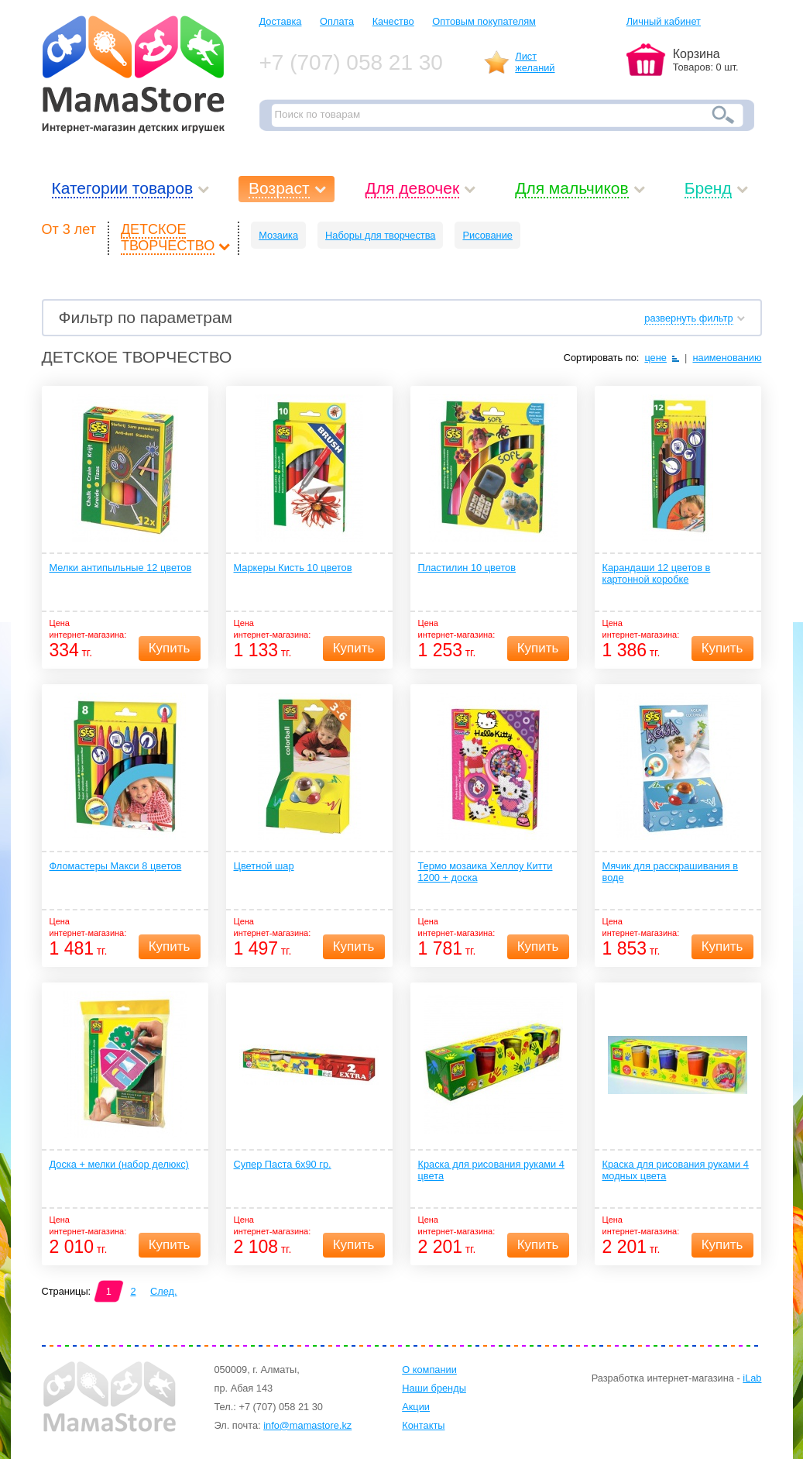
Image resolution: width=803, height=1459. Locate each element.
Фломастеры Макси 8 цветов (116, 866)
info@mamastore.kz (307, 1425)
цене (655, 357)
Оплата (337, 21)
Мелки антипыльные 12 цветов (121, 567)
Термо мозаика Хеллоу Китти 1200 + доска (485, 871)
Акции (416, 1407)
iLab (752, 1378)
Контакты (423, 1425)
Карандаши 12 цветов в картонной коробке (656, 573)
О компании (429, 1369)
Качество (393, 21)
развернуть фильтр (688, 318)
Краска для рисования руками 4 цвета (491, 1170)
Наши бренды (434, 1388)
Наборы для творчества (380, 235)
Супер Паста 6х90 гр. (282, 1164)
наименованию (726, 357)
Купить (169, 648)
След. (163, 1291)
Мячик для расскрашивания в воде (670, 871)
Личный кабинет (663, 21)
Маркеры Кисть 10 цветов (293, 567)
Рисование (487, 235)
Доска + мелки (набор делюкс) (119, 1164)
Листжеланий (534, 62)
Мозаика (278, 235)
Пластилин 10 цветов (467, 567)
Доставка (280, 21)
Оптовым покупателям (484, 21)
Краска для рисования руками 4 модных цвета (675, 1170)
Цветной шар (264, 866)
